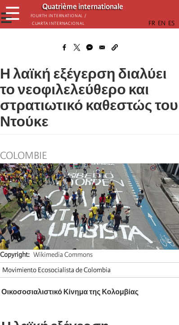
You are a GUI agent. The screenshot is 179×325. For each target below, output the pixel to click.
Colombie (23, 156)
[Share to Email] (102, 47)
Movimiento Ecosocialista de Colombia (56, 270)
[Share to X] (76, 47)
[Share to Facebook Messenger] (89, 47)
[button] (114, 47)
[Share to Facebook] (64, 47)
